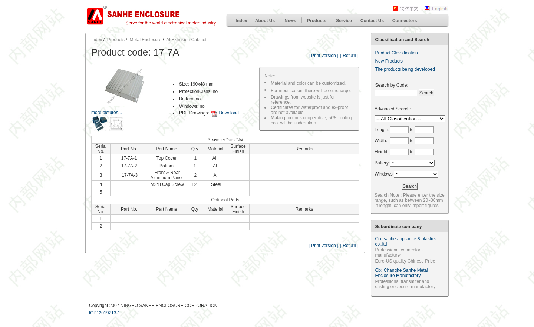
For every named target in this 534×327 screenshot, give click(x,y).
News (290, 20)
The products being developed (405, 69)
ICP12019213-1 (104, 313)
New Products (389, 61)
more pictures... (106, 112)
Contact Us (372, 20)
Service (344, 20)
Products (316, 20)
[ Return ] (349, 55)
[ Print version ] (323, 55)
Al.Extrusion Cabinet (186, 39)
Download (228, 113)
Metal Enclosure (145, 39)
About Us (265, 20)
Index (241, 20)
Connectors (404, 20)
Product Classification (396, 53)
